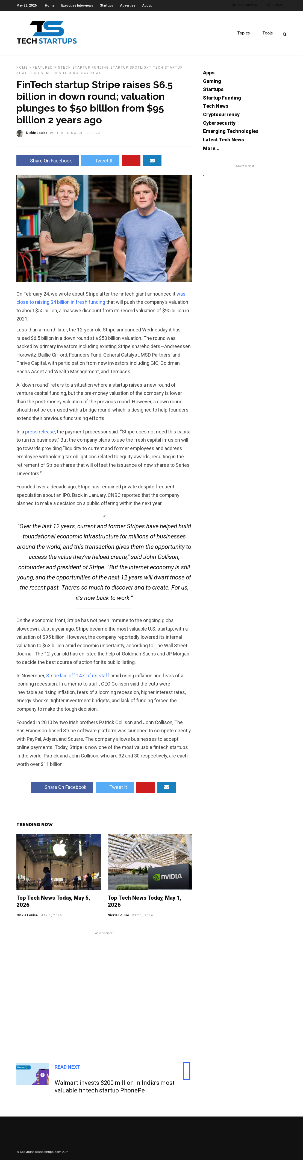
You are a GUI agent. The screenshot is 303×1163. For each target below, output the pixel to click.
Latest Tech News (223, 142)
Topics (243, 33)
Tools (267, 33)
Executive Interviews (77, 5)
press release (40, 435)
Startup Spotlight (131, 70)
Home (49, 5)
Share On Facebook (47, 164)
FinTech (62, 70)
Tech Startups (45, 76)
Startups (106, 5)
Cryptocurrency (221, 117)
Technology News (82, 76)
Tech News (215, 109)
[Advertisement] (104, 994)
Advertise (127, 5)
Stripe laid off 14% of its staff (77, 678)
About (147, 5)
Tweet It (100, 164)
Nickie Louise (27, 918)
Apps (208, 75)
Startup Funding (90, 70)
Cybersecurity (219, 126)
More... (211, 151)
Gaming (212, 84)
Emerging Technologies (230, 134)
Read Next (67, 1070)
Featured (43, 70)
